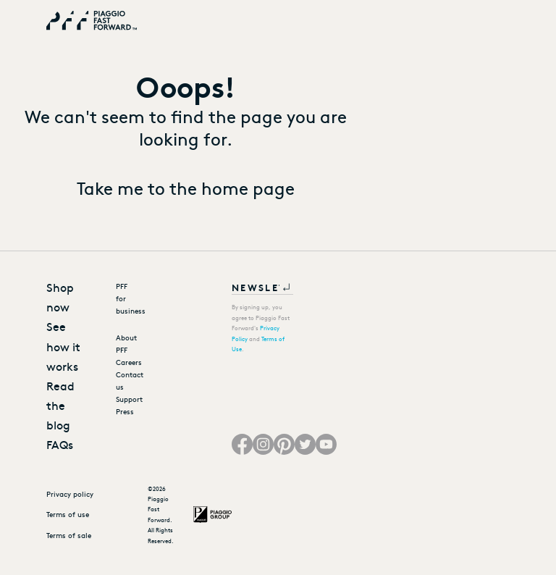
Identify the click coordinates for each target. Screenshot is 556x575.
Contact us (121, 380)
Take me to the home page (186, 187)
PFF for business (121, 298)
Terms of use (67, 514)
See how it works (63, 345)
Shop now (60, 296)
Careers (121, 362)
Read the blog (60, 404)
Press (121, 411)
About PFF (121, 343)
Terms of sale (68, 535)
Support (121, 399)
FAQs (59, 444)
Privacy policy (69, 494)
